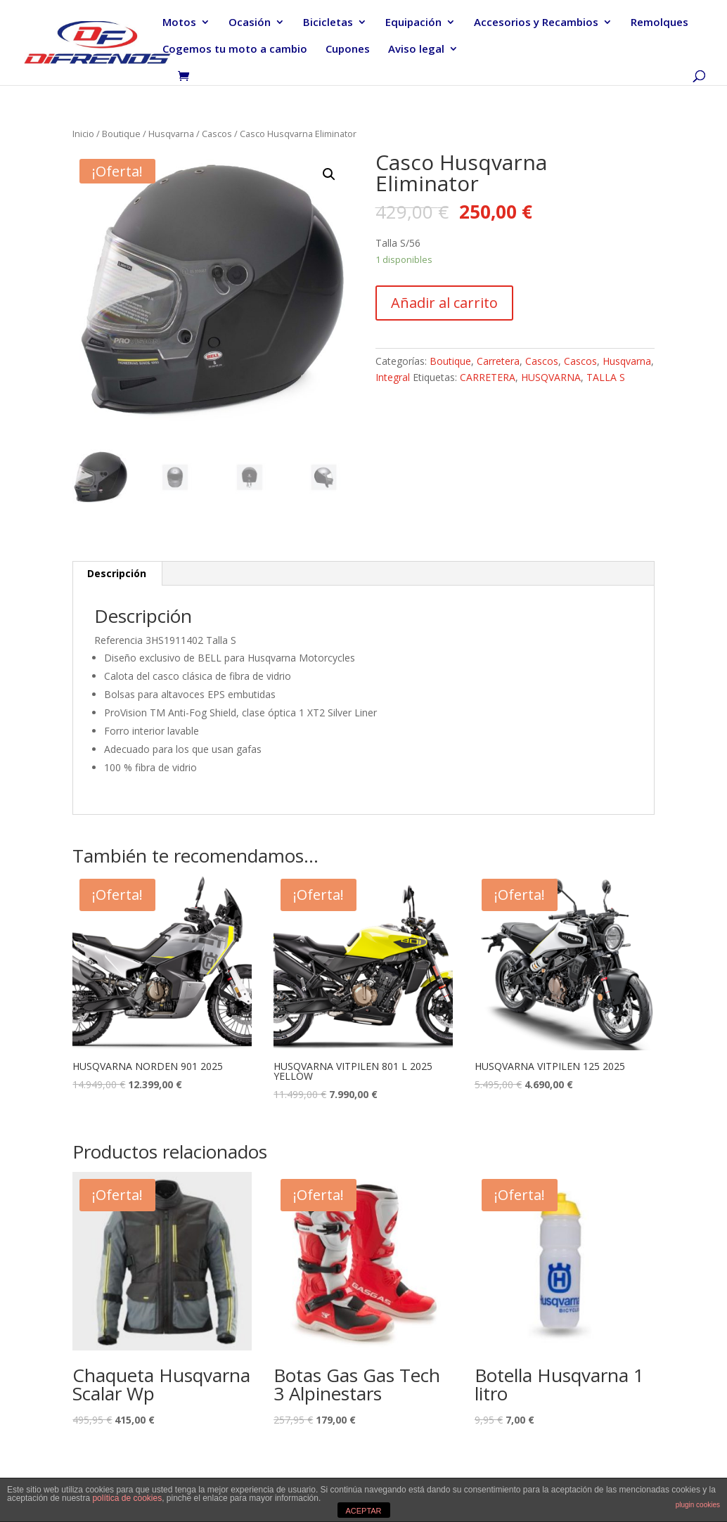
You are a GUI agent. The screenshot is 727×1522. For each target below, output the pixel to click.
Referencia (118, 640)
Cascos (217, 133)
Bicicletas (328, 23)
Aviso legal (416, 50)
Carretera (498, 361)
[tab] (117, 574)
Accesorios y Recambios (536, 23)
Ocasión (250, 23)
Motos (179, 23)
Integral (392, 377)
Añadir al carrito (444, 302)
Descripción (116, 573)
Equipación (413, 23)
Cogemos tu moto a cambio (234, 50)
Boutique (121, 133)
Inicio (83, 133)
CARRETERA (487, 377)
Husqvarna (171, 133)
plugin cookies (698, 1505)
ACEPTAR (363, 1511)
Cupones (348, 50)
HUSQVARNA (551, 377)
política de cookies (127, 1498)
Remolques (659, 23)
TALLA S (605, 377)
